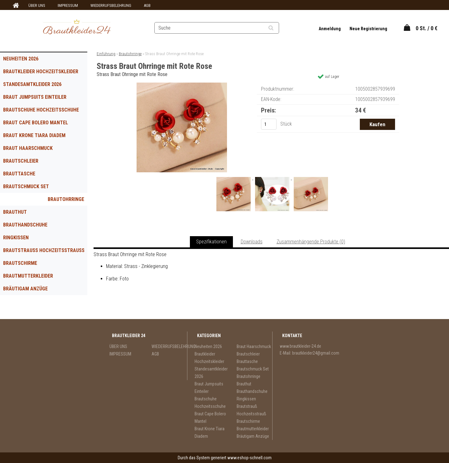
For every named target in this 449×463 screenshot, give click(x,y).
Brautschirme (20, 263)
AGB (147, 5)
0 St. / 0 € (426, 28)
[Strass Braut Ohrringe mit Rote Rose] (182, 85)
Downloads (252, 242)
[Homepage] (15, 6)
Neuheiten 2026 (20, 59)
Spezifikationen (211, 242)
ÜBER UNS (36, 5)
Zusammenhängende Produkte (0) (311, 242)
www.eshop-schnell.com (249, 457)
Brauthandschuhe (25, 225)
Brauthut (15, 212)
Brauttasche (19, 174)
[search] (278, 28)
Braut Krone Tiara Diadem (34, 135)
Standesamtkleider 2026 (32, 84)
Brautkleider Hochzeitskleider (40, 71)
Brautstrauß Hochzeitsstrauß (43, 250)
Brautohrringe (66, 199)
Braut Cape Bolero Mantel (35, 123)
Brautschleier (20, 161)
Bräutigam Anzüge (25, 289)
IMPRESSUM (68, 5)
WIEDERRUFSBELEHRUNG (110, 5)
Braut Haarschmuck (28, 148)
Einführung (106, 53)
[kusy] (269, 124)
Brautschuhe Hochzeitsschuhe (41, 110)
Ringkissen (16, 238)
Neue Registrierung (368, 28)
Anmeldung (330, 28)
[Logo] (76, 27)
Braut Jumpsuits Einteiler (34, 97)
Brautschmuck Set (26, 186)
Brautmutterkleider (28, 276)
